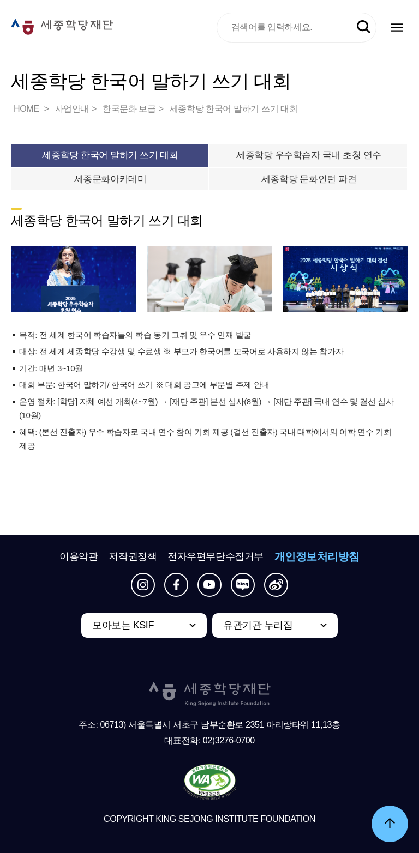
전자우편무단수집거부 (215, 556)
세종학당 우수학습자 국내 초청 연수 (308, 155)
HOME (27, 108)
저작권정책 (133, 556)
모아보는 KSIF (123, 625)
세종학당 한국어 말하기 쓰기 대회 (234, 108)
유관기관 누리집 (257, 625)
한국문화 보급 (129, 108)
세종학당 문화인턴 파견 (308, 179)
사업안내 (72, 108)
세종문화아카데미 (110, 179)
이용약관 (78, 556)
